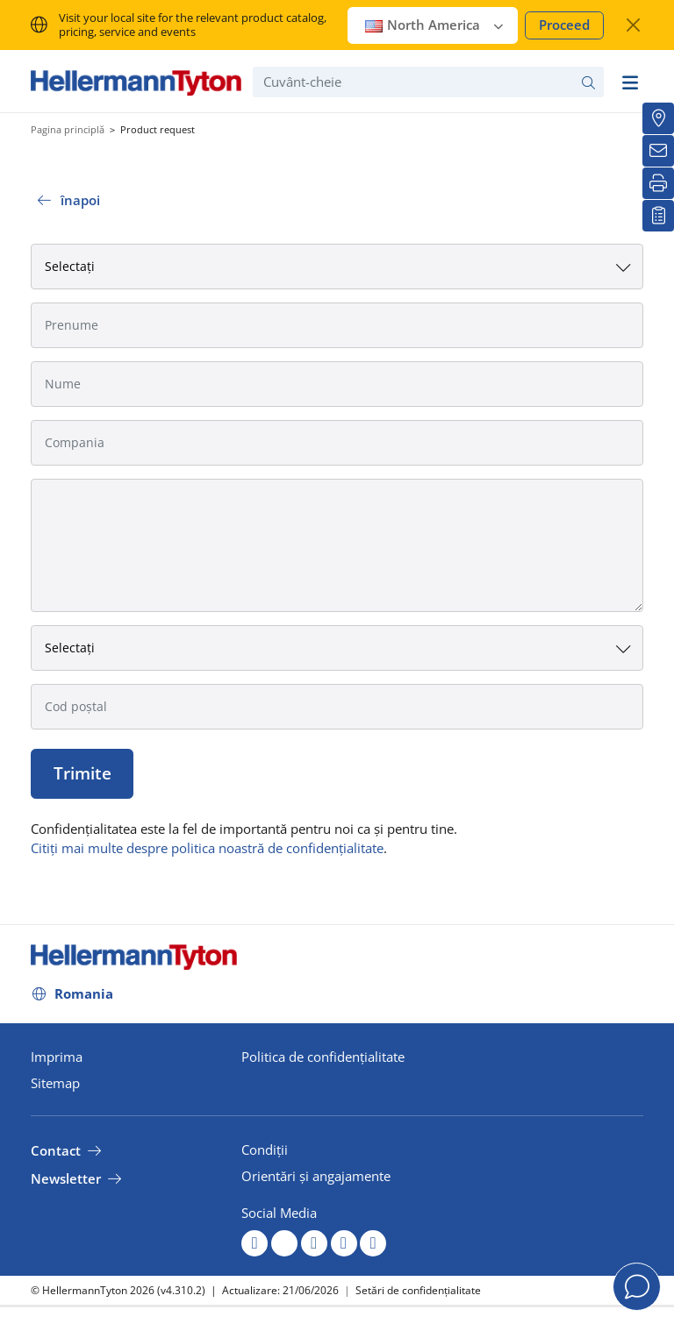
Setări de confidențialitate (418, 1290)
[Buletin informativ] (658, 151)
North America (435, 24)
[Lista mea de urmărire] (658, 215)
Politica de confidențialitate (323, 1056)
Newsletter (66, 1178)
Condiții (264, 1149)
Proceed (564, 24)
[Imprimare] (658, 183)
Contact (56, 1150)
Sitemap (55, 1083)
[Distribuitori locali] (658, 118)
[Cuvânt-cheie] (428, 82)
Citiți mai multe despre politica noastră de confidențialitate (207, 848)
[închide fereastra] (633, 25)
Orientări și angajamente (316, 1176)
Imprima (56, 1056)
